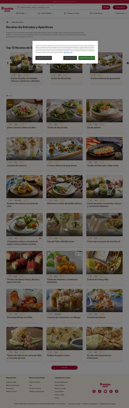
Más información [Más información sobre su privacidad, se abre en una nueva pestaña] (80, 52)
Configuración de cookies (43, 57)
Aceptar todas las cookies (86, 57)
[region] (65, 52)
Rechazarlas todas (70, 57)
